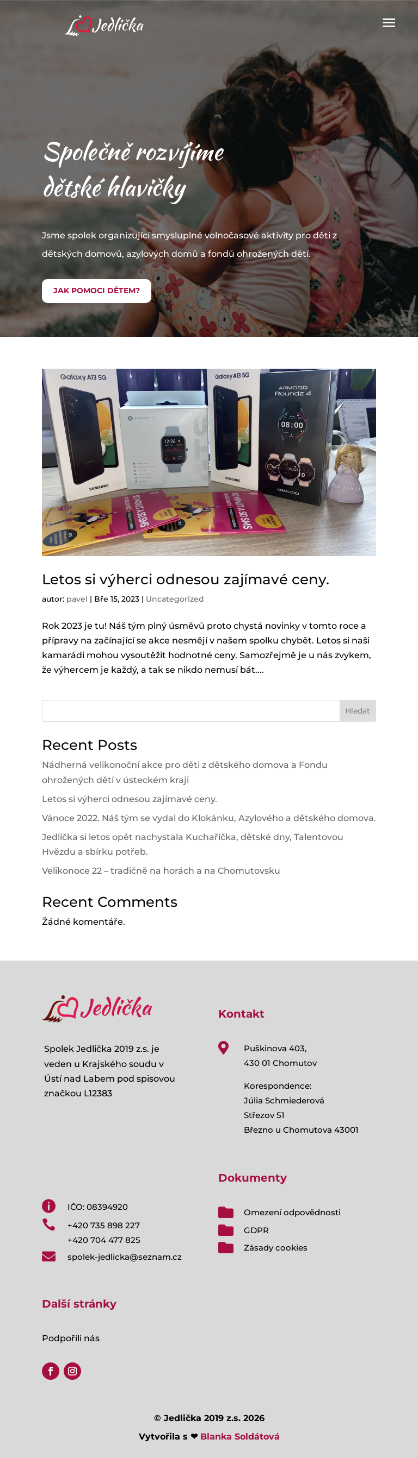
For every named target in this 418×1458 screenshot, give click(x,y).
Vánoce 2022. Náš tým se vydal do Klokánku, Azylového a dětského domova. (209, 818)
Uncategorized (175, 599)
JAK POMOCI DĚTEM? (96, 290)
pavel (77, 599)
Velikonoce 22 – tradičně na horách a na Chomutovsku (161, 871)
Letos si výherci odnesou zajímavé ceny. (185, 579)
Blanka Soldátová (240, 1436)
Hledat (357, 711)
